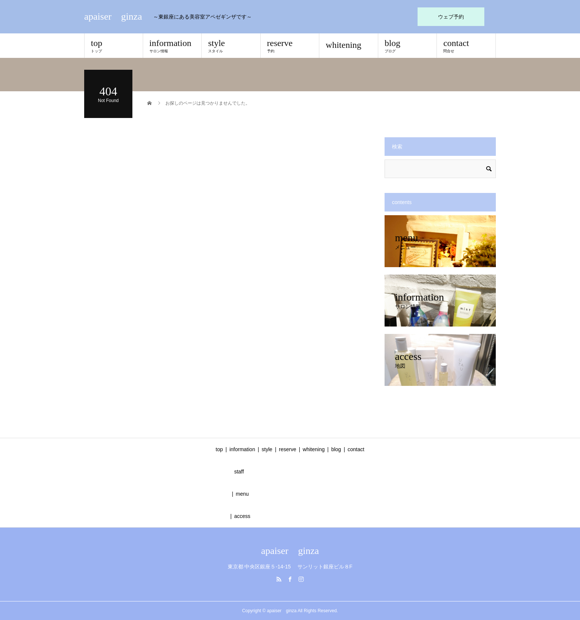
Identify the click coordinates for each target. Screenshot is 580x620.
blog (408, 45)
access (242, 516)
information (172, 45)
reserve (290, 45)
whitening (343, 45)
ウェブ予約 (451, 17)
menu (242, 494)
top (113, 45)
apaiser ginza (113, 17)
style (231, 45)
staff (239, 472)
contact (466, 45)
